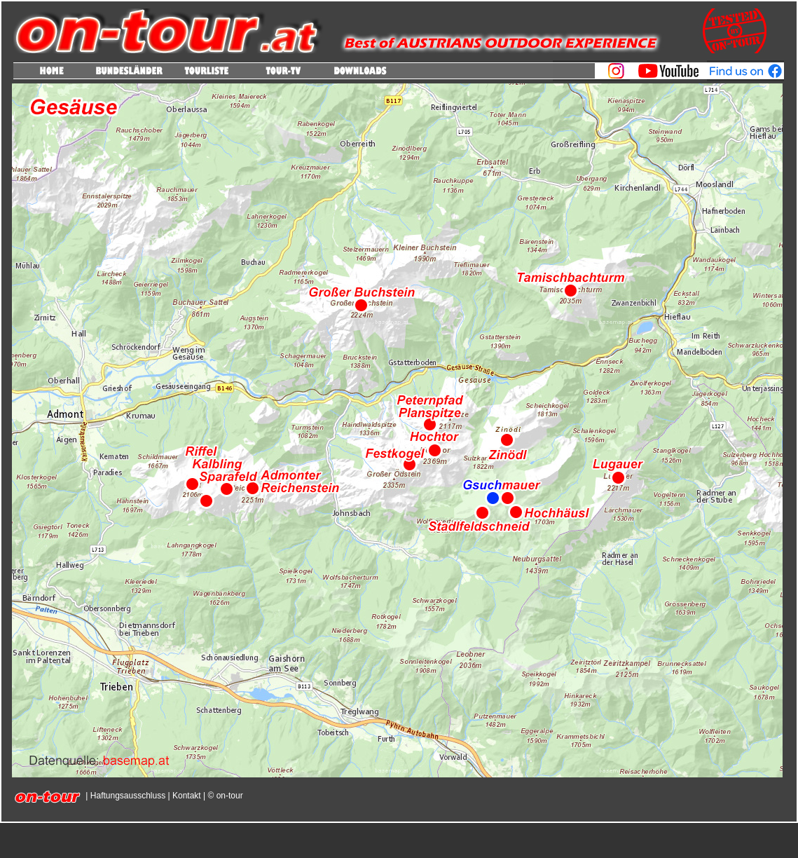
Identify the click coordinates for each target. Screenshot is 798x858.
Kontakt (186, 796)
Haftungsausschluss (127, 796)
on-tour (228, 796)
